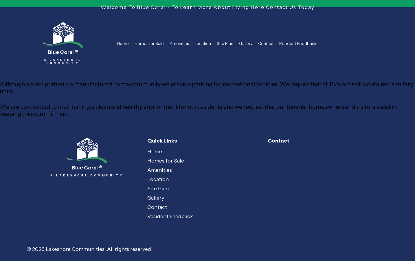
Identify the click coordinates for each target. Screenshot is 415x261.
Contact (265, 43)
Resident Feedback (297, 43)
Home (123, 43)
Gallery (245, 43)
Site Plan (225, 43)
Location (202, 43)
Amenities (179, 43)
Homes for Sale (149, 43)
